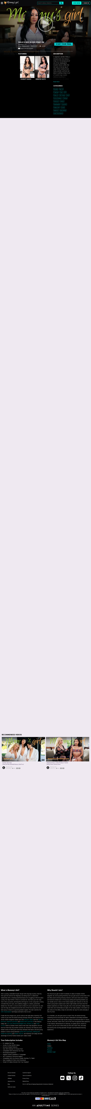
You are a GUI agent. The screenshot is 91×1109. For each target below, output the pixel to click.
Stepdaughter (57, 104)
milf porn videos (28, 1019)
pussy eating (63, 110)
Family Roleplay (57, 98)
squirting (9, 1033)
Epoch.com (16, 1094)
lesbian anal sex (19, 1033)
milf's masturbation (6, 1011)
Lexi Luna (9, 1023)
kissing (62, 107)
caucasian (64, 104)
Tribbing (65, 98)
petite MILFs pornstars (26, 1031)
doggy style (56, 107)
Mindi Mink (16, 1023)
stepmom (56, 110)
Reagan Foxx (22, 1023)
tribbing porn (36, 1031)
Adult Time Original (58, 113)
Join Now (76, 3)
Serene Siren (50, 764)
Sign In (86, 3)
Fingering (56, 92)
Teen (61, 92)
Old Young (62, 95)
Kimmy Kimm (57, 764)
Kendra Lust (30, 1023)
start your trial (63, 44)
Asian (67, 95)
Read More (56, 81)
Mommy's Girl (9, 766)
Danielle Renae (14, 764)
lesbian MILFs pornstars (26, 1021)
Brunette (56, 89)
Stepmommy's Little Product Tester (57, 762)
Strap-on (56, 95)
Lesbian (62, 101)
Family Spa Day (7, 762)
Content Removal (45, 1095)
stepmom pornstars (12, 1021)
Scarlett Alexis (26, 79)
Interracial (56, 101)
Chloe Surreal (5, 764)
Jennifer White (41, 79)
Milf (65, 92)
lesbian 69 (3, 1033)
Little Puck (21, 764)
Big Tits (61, 89)
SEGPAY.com (62, 1094)
